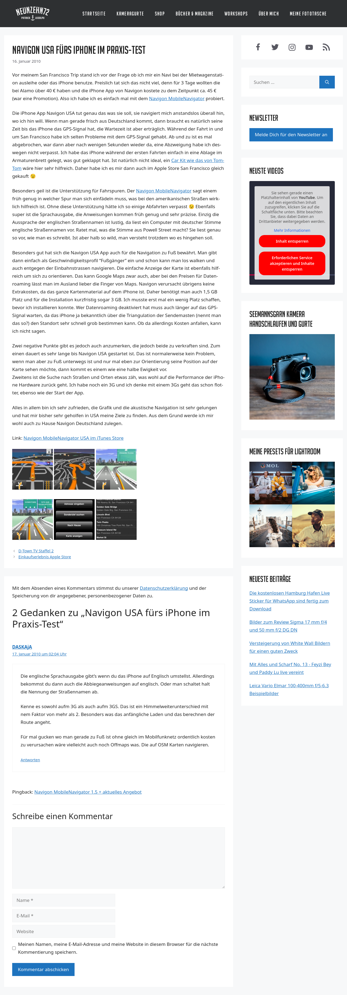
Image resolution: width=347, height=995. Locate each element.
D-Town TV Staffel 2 (36, 550)
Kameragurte (130, 14)
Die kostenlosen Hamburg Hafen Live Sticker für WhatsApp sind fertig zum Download (289, 601)
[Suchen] (327, 82)
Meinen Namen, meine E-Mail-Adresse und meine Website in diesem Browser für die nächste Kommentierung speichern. (118, 948)
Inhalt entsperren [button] (292, 241)
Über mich (269, 14)
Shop (160, 14)
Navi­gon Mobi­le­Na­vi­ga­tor (177, 98)
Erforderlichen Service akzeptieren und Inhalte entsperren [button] (292, 263)
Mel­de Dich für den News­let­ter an (291, 134)
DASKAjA (22, 647)
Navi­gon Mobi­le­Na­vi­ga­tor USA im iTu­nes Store (74, 438)
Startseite (94, 14)
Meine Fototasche (308, 14)
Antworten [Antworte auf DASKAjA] (30, 759)
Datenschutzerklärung (164, 588)
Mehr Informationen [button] (292, 230)
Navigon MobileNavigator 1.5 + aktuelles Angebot (88, 792)
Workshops (236, 14)
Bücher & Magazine (195, 14)
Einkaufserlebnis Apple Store (44, 556)
